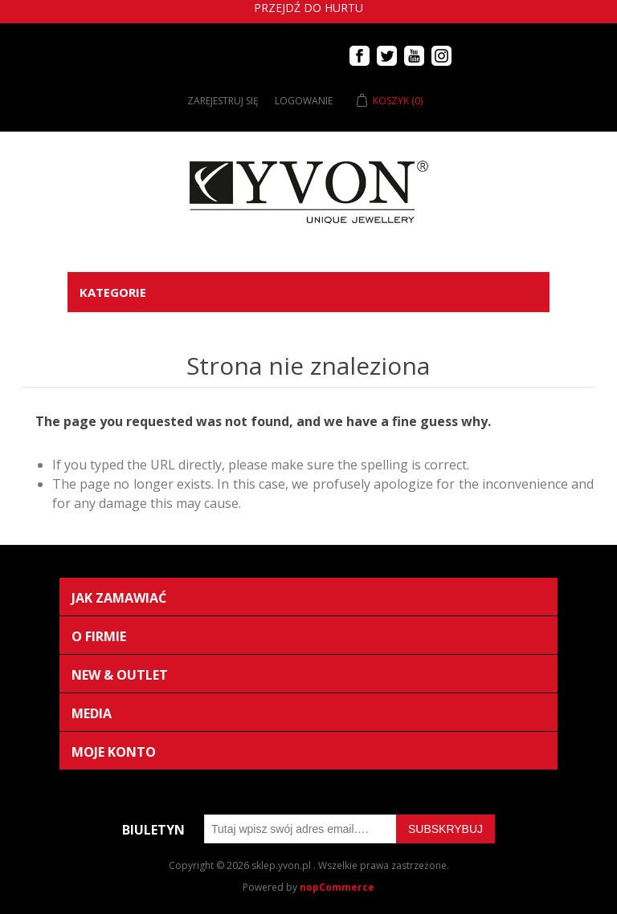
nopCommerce (337, 887)
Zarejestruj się (223, 101)
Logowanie (304, 101)
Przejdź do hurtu (308, 7)
